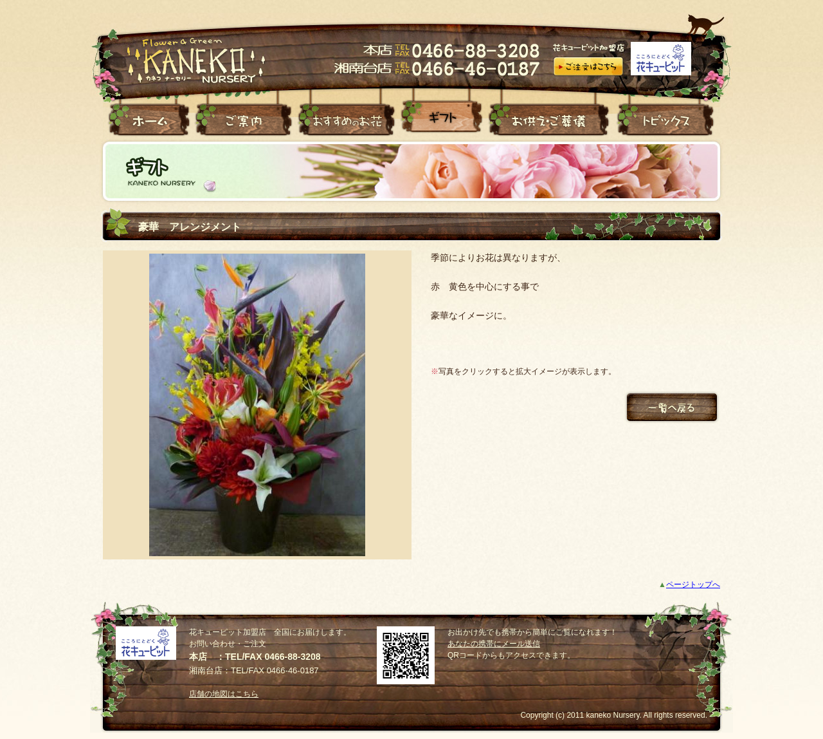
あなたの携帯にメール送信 (494, 643)
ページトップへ (693, 584)
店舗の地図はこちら (223, 693)
